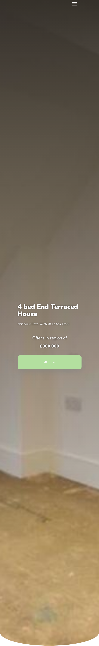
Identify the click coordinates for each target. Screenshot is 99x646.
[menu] (74, 4)
